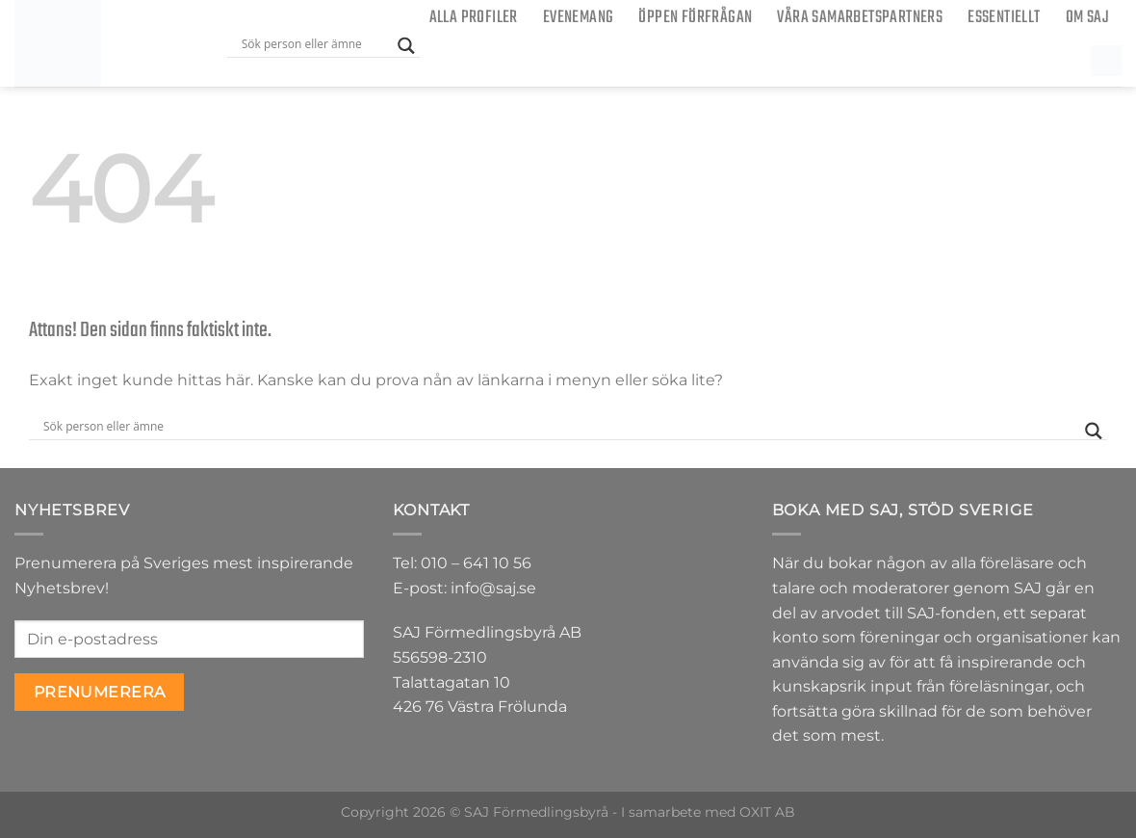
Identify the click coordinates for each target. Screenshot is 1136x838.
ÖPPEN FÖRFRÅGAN (695, 18)
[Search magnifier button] (406, 46)
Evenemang (578, 18)
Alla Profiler (473, 18)
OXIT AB (767, 812)
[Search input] (315, 43)
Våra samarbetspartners (859, 18)
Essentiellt (1004, 18)
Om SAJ (1087, 18)
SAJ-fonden (951, 613)
